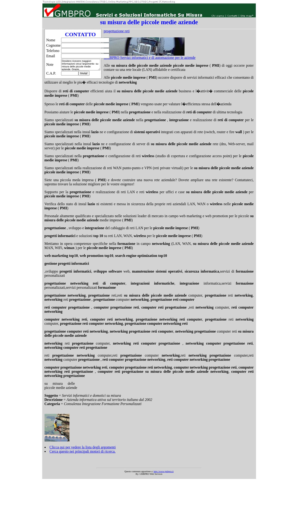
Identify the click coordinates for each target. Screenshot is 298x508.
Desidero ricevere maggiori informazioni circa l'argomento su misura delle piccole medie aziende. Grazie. (80, 64)
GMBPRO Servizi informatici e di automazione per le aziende (150, 58)
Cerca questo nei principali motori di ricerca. (83, 451)
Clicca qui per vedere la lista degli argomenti (83, 447)
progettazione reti (117, 31)
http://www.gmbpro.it (164, 471)
